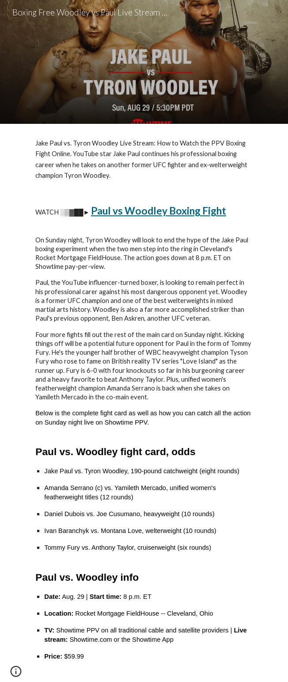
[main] (144, 402)
